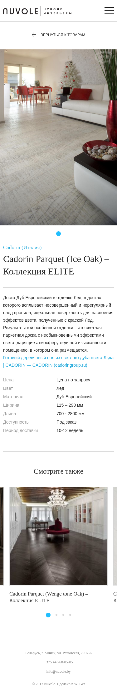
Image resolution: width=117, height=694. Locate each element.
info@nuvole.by (58, 671)
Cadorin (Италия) (22, 247)
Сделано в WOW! (71, 684)
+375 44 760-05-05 (58, 662)
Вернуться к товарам (58, 35)
